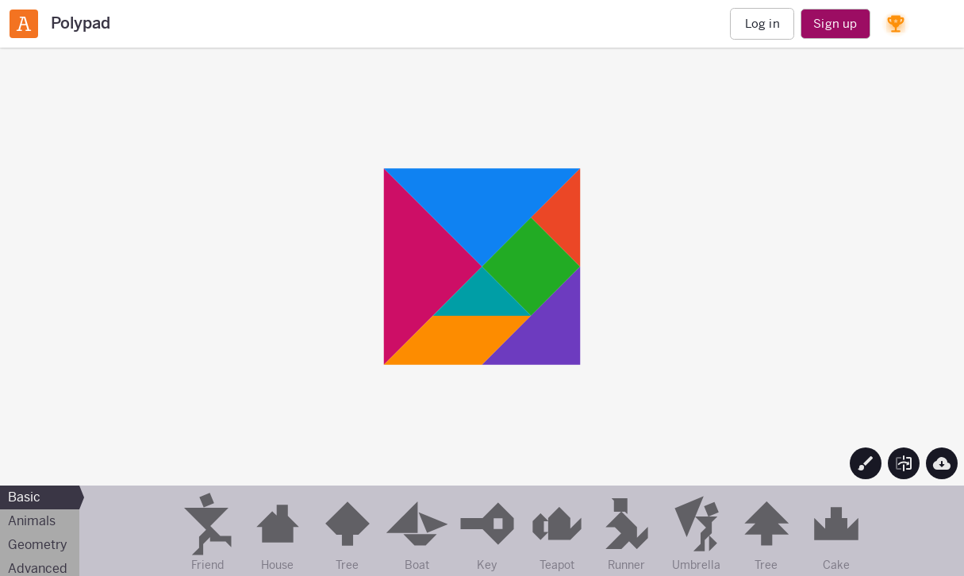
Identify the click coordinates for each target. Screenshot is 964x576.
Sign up (835, 23)
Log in (762, 23)
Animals (32, 521)
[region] (482, 267)
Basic (24, 497)
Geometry (37, 544)
